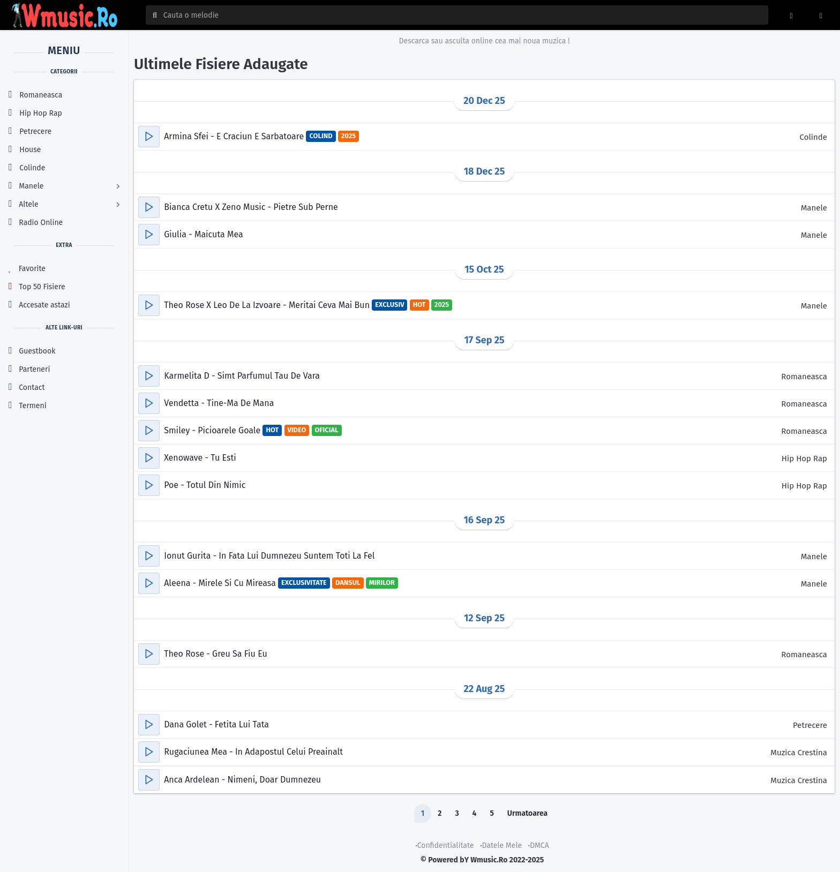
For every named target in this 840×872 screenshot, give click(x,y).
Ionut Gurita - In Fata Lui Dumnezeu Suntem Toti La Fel (269, 556)
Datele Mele (502, 845)
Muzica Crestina (798, 752)
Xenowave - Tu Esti (200, 458)
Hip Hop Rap (804, 458)
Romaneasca (804, 376)
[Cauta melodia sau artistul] (462, 15)
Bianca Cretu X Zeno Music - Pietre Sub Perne (251, 207)
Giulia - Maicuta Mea (203, 234)
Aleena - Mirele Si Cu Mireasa (221, 583)
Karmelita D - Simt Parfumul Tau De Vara (242, 376)
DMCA (539, 845)
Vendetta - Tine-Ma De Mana (219, 403)
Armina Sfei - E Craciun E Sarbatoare (235, 136)
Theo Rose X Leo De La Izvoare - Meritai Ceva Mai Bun (268, 305)
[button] (149, 136)
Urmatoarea (527, 813)
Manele (814, 208)
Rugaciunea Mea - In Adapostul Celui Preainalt (253, 752)
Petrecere (810, 725)
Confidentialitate (445, 845)
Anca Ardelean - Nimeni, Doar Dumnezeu (242, 780)
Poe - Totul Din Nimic (204, 485)
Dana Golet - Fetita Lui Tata (216, 724)
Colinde (813, 137)
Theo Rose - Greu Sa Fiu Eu (215, 654)
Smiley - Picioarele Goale (213, 430)
